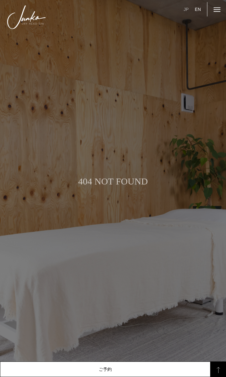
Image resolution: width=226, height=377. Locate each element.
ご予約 (105, 369)
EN (198, 9)
